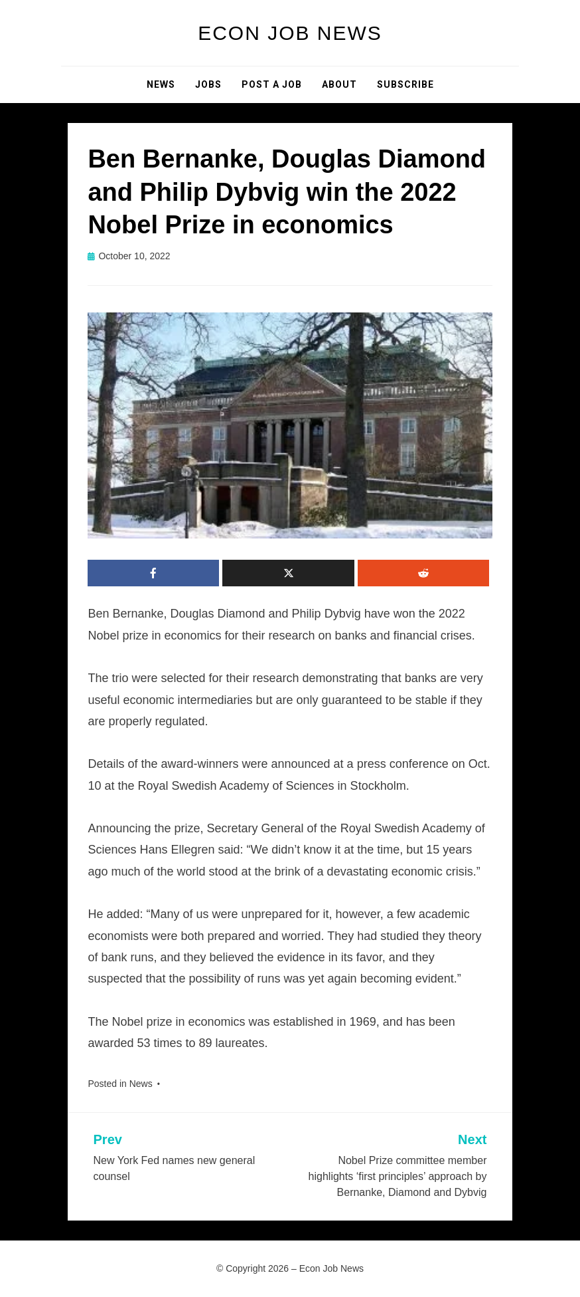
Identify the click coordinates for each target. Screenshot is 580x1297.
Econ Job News (290, 33)
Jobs (208, 84)
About (339, 84)
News (161, 84)
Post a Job (272, 84)
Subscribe (405, 84)
